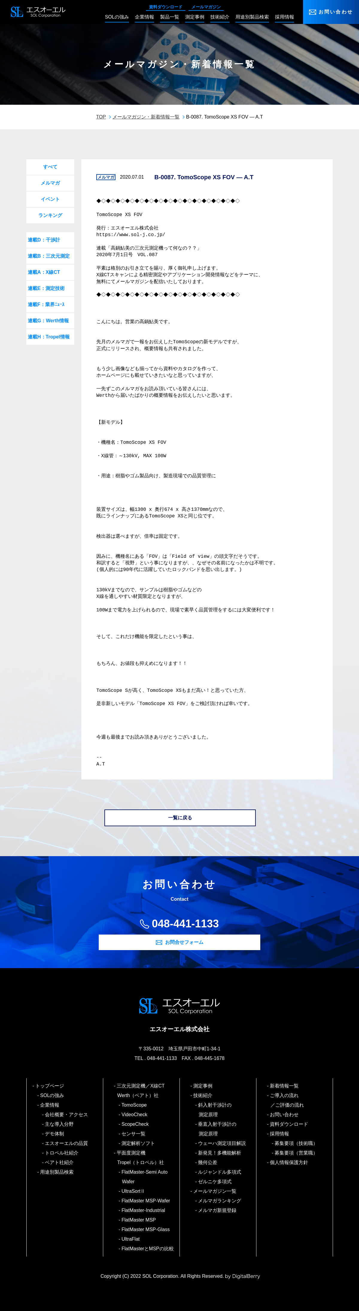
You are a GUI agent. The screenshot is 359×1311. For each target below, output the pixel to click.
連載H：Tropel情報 (49, 336)
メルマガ (50, 183)
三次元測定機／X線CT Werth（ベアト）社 (143, 1090)
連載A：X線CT (44, 272)
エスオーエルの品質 (66, 1143)
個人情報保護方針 (289, 1162)
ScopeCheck (135, 1124)
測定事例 (203, 1085)
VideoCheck (134, 1114)
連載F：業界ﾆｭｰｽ (46, 304)
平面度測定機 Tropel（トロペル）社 (140, 1157)
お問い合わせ (336, 11)
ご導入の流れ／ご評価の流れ (287, 1100)
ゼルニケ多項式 (215, 1181)
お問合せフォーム (184, 942)
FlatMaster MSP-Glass (146, 1229)
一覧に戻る (180, 817)
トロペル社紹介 (62, 1152)
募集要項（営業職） (296, 1152)
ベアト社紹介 (59, 1162)
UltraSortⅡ (133, 1191)
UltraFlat (131, 1239)
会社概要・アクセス (66, 1114)
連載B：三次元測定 (49, 256)
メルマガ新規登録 (218, 1210)
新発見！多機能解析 (220, 1152)
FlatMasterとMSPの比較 (148, 1248)
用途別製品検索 (57, 1172)
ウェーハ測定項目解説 (222, 1143)
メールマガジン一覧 (215, 1191)
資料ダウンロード (165, 6)
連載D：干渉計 (44, 239)
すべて (50, 166)
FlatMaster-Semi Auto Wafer (145, 1176)
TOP (101, 116)
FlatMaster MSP (139, 1219)
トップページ (50, 1085)
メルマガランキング (220, 1200)
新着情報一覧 (284, 1085)
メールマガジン (206, 6)
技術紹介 (203, 1095)
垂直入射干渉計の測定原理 (218, 1129)
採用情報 (279, 1133)
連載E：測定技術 (46, 288)
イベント (50, 199)
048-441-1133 (185, 923)
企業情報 (50, 1105)
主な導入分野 (59, 1124)
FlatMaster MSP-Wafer (146, 1200)
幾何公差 (208, 1162)
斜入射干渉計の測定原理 (215, 1109)
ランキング (50, 215)
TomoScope (134, 1105)
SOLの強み (52, 1095)
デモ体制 (54, 1133)
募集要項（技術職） (296, 1143)
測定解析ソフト (138, 1143)
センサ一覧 (134, 1133)
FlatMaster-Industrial (143, 1210)
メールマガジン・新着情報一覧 (146, 116)
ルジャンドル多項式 (220, 1172)
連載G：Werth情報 (48, 320)
